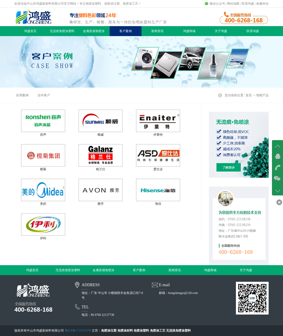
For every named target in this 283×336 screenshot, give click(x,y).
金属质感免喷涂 (94, 31)
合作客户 (44, 95)
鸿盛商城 (189, 31)
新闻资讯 (157, 31)
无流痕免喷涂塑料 (62, 31)
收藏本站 (262, 3)
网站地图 (233, 3)
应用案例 (22, 95)
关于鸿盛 (221, 31)
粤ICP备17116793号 (78, 330)
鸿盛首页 (30, 31)
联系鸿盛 (248, 3)
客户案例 (125, 31)
